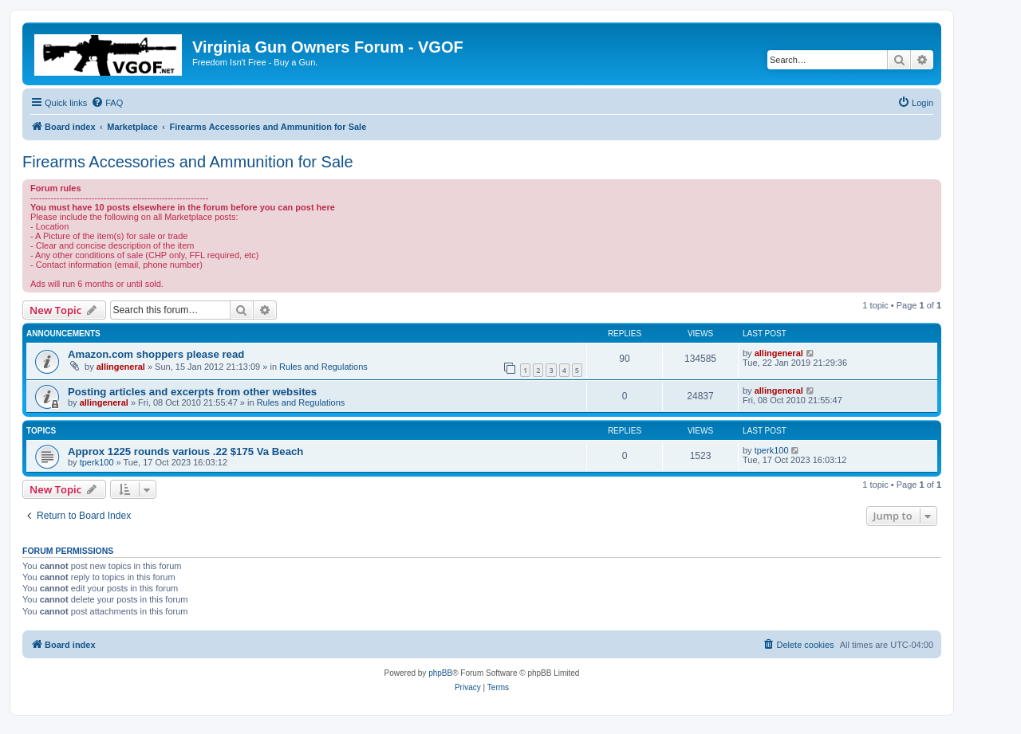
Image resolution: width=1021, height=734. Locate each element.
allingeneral (121, 366)
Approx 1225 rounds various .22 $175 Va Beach (185, 451)
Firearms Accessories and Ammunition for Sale (187, 162)
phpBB (440, 673)
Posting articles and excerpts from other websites (192, 392)
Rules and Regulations (323, 366)
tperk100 (97, 462)
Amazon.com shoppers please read (156, 354)
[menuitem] (107, 102)
